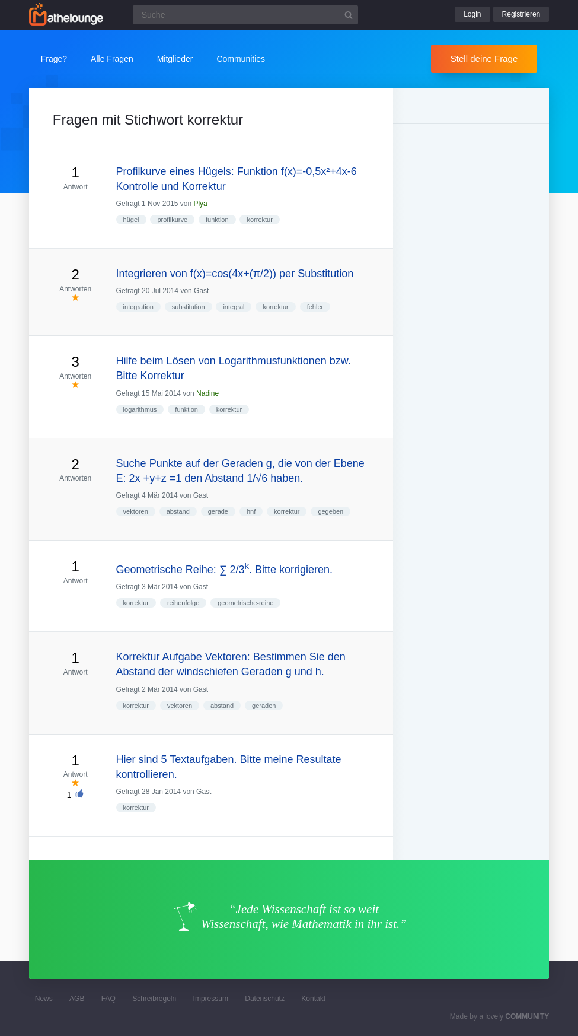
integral (233, 306)
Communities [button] (240, 58)
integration (138, 306)
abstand (178, 511)
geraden (264, 705)
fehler (315, 306)
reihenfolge (183, 602)
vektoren (135, 511)
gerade (218, 511)
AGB (76, 998)
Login (472, 14)
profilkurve (172, 219)
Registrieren (521, 14)
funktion (217, 219)
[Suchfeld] (245, 14)
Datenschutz (265, 998)
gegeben (330, 511)
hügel (131, 219)
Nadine (207, 393)
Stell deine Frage (484, 58)
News (44, 998)
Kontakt (313, 998)
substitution (188, 306)
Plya (200, 203)
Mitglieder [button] (175, 58)
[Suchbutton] (348, 14)
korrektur (259, 219)
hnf (251, 511)
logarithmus (140, 409)
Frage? (54, 58)
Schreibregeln (154, 998)
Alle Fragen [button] (112, 58)
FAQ (108, 998)
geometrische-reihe (245, 602)
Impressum (210, 998)
